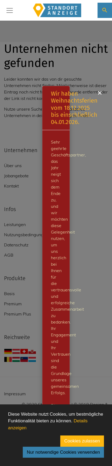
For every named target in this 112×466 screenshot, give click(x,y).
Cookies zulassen (82, 441)
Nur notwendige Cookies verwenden (63, 452)
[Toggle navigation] (9, 10)
